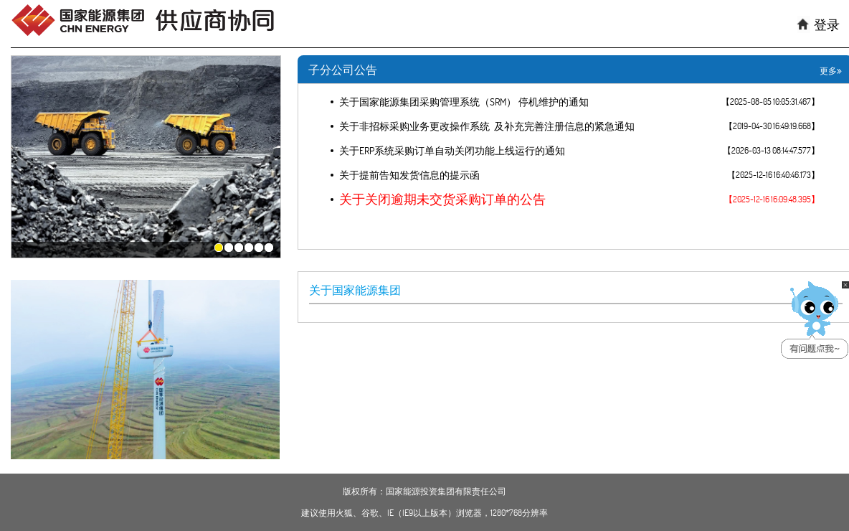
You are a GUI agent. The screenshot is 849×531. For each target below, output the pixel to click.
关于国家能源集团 (355, 290)
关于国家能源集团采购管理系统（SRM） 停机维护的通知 (464, 101)
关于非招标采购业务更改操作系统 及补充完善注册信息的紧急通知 (487, 126)
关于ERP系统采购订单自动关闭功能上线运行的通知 (452, 150)
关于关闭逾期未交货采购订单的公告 (442, 199)
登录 (827, 25)
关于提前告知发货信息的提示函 (409, 175)
